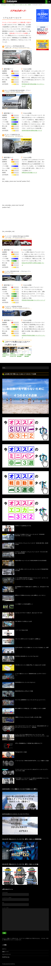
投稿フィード (5, 951)
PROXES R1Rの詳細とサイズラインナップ (33, 300)
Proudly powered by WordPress (8, 963)
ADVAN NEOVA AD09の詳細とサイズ (32, 130)
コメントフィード (6, 954)
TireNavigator (9, 1)
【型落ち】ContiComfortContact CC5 (13, 355)
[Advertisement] (13, 192)
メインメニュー (49, 2)
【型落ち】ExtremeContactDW (5, 355)
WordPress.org (5, 957)
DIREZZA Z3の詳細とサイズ (29, 172)
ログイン (4, 949)
